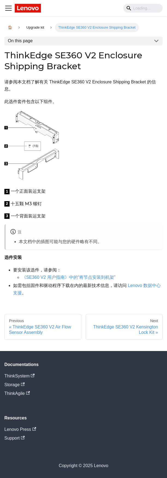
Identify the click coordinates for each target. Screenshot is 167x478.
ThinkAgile (17, 393)
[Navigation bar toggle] (8, 8)
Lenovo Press (20, 429)
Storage (14, 384)
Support (14, 438)
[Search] (143, 8)
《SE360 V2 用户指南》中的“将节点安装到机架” (68, 277)
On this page (20, 40)
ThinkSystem (19, 376)
